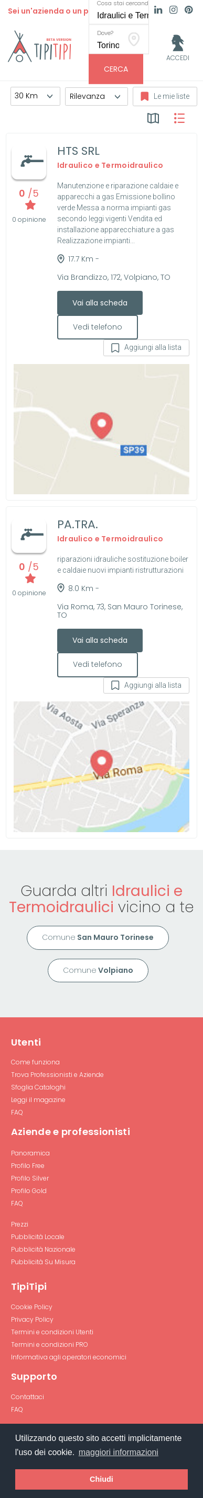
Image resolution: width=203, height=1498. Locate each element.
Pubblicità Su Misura (43, 1261)
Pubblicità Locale (38, 1236)
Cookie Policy (31, 1306)
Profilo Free (28, 1165)
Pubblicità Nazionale (43, 1249)
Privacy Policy (32, 1319)
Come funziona (35, 1062)
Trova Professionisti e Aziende (57, 1074)
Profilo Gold (29, 1190)
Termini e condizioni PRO (49, 1344)
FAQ (17, 1112)
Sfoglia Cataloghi (38, 1087)
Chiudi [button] (101, 1479)
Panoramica (30, 1153)
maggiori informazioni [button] (118, 1452)
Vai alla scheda (99, 303)
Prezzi (19, 1224)
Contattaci (27, 1396)
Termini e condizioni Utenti (52, 1331)
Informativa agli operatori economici (68, 1357)
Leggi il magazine (38, 1099)
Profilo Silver (30, 1178)
